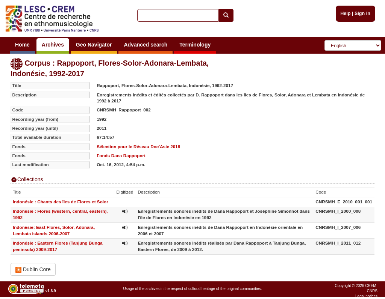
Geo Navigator (94, 45)
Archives (53, 45)
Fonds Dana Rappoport (121, 155)
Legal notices (366, 296)
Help (345, 13)
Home (22, 45)
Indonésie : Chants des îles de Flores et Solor (60, 201)
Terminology (195, 45)
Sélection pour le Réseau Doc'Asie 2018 (138, 146)
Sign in (362, 13)
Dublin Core (33, 269)
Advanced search (145, 45)
